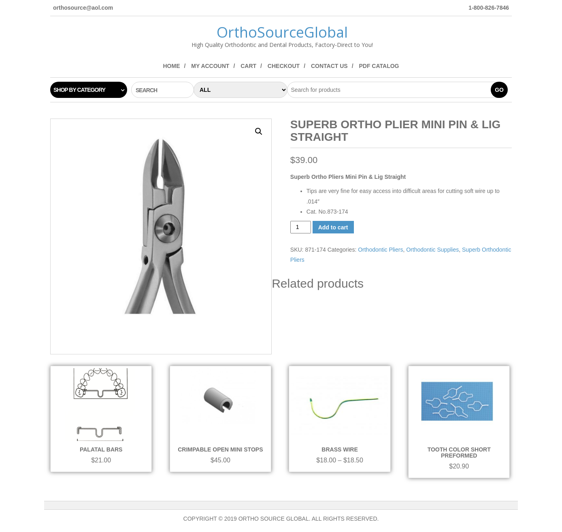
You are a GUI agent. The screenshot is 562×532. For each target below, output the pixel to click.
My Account (210, 66)
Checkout (284, 66)
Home (171, 66)
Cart (248, 66)
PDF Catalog (379, 66)
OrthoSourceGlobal (282, 32)
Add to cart (333, 227)
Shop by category (79, 90)
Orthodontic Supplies (432, 249)
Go (499, 90)
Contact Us (329, 66)
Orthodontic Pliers (380, 249)
